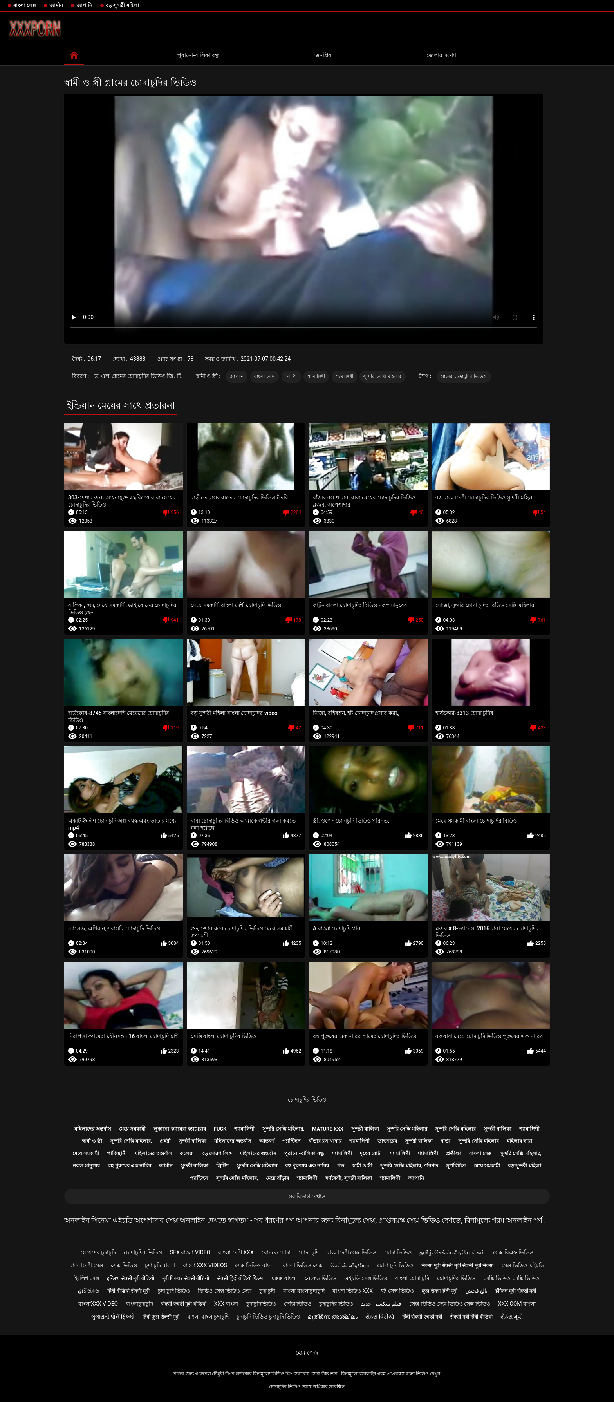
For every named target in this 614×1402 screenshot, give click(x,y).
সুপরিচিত (456, 1166)
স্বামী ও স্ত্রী (92, 1141)
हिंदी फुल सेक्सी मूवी (161, 1316)
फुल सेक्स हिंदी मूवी (439, 1291)
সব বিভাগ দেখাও (307, 1196)
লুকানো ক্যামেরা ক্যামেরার (180, 1129)
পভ (340, 1166)
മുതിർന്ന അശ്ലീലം (333, 1316)
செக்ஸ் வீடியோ (349, 1265)
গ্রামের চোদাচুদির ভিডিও (464, 376)
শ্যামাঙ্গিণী (316, 376)
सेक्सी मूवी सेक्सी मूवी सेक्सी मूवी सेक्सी (457, 1265)
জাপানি (84, 5)
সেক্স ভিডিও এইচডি (522, 1265)
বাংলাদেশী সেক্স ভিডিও (351, 1252)
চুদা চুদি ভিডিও (174, 1291)
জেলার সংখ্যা (441, 55)
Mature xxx (327, 1129)
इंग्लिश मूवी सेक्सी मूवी (515, 1291)
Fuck (220, 1129)
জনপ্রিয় (322, 55)
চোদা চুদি (308, 1252)
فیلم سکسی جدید (381, 1304)
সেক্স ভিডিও (124, 1265)
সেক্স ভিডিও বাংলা (255, 1265)
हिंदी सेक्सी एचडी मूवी (422, 1316)
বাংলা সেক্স (24, 5)
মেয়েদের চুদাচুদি (98, 1252)
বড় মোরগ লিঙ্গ (217, 1153)
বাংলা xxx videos (205, 1265)
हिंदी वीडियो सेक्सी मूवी (128, 1291)
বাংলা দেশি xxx (235, 1252)
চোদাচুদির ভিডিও (307, 1099)
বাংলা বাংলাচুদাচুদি (303, 1291)
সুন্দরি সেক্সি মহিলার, (283, 1129)
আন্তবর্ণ (266, 1141)
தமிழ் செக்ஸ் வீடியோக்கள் (452, 1252)
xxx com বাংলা (517, 1304)
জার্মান (56, 5)
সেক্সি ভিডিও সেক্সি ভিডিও (511, 1278)
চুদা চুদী (267, 1291)
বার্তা (445, 1141)
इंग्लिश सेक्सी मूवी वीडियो (130, 1278)
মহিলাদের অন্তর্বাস (92, 1129)
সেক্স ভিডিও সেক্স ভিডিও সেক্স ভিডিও (449, 1304)
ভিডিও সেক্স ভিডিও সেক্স (224, 1291)
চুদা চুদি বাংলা (160, 1265)
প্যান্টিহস (291, 1141)
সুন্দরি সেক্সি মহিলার (382, 376)
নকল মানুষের (86, 1166)
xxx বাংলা (226, 1304)
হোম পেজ (307, 1353)
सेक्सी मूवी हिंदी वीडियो (471, 1316)
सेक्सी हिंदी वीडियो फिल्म (240, 1278)
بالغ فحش (477, 1291)
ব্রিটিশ (291, 376)
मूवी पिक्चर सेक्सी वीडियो (185, 1278)
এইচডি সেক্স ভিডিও (365, 1278)
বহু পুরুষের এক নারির (130, 1166)
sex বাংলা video (190, 1252)
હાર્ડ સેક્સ (88, 1291)
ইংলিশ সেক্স (86, 1278)
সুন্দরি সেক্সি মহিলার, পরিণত (409, 1166)
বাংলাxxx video (98, 1304)
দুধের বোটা (371, 1153)
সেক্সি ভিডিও (297, 1304)
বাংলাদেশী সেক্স (86, 1265)
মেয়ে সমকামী (132, 1129)
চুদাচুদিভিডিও (261, 1304)
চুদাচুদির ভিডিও (336, 1304)
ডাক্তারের (387, 1141)
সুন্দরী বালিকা (365, 1129)
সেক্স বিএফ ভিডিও (513, 1252)
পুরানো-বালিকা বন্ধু (198, 55)
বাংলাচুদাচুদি (139, 1304)
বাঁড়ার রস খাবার (325, 1141)
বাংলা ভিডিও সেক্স (303, 1265)
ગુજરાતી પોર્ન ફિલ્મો (113, 1316)
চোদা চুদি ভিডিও (395, 1265)
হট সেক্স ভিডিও (397, 1291)
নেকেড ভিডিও (320, 1278)
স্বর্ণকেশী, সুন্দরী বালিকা (348, 1178)
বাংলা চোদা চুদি (412, 1278)
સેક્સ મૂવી (511, 1316)
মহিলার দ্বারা (519, 1141)
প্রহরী (165, 1141)
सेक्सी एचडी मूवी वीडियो (183, 1304)
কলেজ (187, 1153)
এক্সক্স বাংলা (283, 1278)
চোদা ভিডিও (398, 1252)
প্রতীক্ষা (453, 1153)
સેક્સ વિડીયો (379, 1316)
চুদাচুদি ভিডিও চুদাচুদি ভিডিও (268, 1316)
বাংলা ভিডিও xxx (352, 1291)
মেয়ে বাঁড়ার (277, 1178)
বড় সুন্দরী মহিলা (122, 5)
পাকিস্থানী (117, 1153)
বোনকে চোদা (276, 1252)
